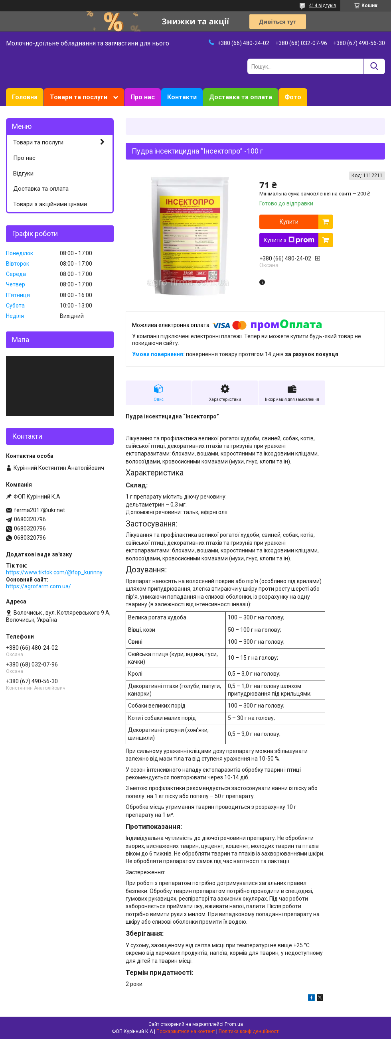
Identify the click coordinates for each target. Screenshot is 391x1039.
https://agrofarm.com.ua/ (38, 586)
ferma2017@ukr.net (39, 510)
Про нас (142, 97)
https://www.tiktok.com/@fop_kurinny (54, 572)
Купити (289, 222)
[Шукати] (374, 66)
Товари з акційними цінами (50, 204)
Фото (292, 97)
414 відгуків (322, 5)
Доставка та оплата (240, 97)
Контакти (182, 97)
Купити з (289, 240)
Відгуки (23, 173)
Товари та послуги (78, 97)
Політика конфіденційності (249, 1031)
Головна (25, 97)
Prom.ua (234, 1024)
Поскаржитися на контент (185, 1031)
